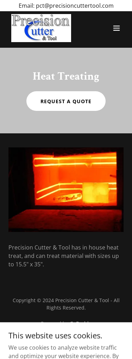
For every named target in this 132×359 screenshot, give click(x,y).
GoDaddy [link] (80, 323)
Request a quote (66, 101)
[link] (41, 28)
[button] (116, 28)
